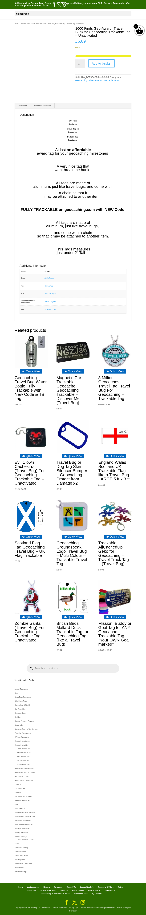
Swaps (17, 844)
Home (17, 24)
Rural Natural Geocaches (23, 824)
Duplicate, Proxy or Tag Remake (26, 729)
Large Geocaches (23, 748)
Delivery (121, 887)
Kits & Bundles (20, 788)
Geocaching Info (86, 887)
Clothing (17, 717)
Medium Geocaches (24, 752)
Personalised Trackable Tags (25, 816)
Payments (58, 887)
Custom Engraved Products (24, 721)
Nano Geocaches (23, 760)
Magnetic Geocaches (22, 800)
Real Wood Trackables (23, 820)
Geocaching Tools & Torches (25, 772)
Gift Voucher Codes (21, 776)
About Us (64, 890)
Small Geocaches (23, 764)
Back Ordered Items (48, 890)
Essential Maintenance (23, 733)
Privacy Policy (78, 890)
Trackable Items (25, 24)
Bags (16, 693)
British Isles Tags (21, 701)
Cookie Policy (94, 890)
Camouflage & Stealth (22, 705)
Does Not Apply (50, 294)
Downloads (18, 725)
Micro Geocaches (23, 756)
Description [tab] (22, 106)
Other (17, 804)
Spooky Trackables (21, 832)
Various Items (19, 868)
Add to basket (101, 63)
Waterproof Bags (21, 872)
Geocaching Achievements (88, 80)
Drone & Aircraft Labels (25, 840)
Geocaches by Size (21, 745)
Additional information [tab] (42, 106)
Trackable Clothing (21, 848)
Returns (46, 887)
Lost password (33, 887)
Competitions (109, 890)
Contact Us (71, 887)
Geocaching (49, 286)
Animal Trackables (21, 689)
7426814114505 (50, 309)
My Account (96, 894)
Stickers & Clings (21, 836)
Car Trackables (20, 709)
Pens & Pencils (20, 808)
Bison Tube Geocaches (23, 697)
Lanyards (18, 792)
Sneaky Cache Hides (22, 828)
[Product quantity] (80, 63)
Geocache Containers (22, 741)
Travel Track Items (21, 856)
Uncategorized (20, 860)
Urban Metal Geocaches (23, 864)
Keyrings (18, 784)
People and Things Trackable (25, 812)
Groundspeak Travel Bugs (24, 780)
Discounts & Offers (105, 887)
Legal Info (31, 890)
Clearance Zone (20, 713)
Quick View (31, 371)
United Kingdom (50, 302)
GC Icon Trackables (22, 737)
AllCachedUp (49, 278)
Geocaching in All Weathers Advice (55, 894)
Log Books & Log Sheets (23, 796)
